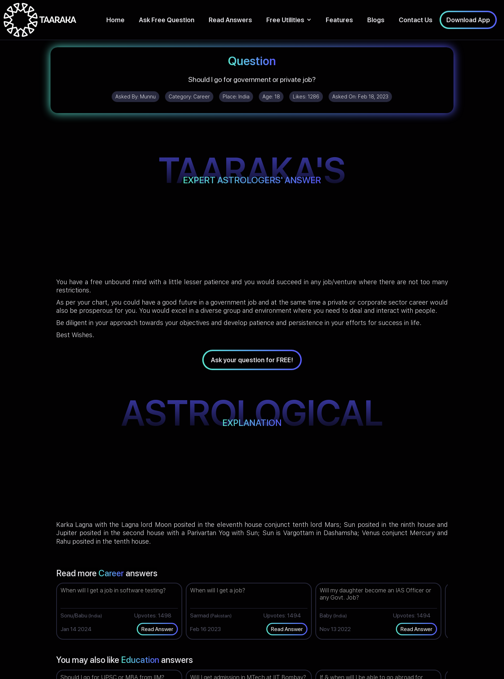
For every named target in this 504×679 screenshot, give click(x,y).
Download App (468, 20)
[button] (289, 19)
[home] (40, 20)
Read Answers (230, 20)
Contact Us (415, 20)
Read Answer (157, 629)
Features (339, 20)
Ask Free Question (166, 20)
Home (115, 20)
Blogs (375, 20)
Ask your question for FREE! (252, 360)
